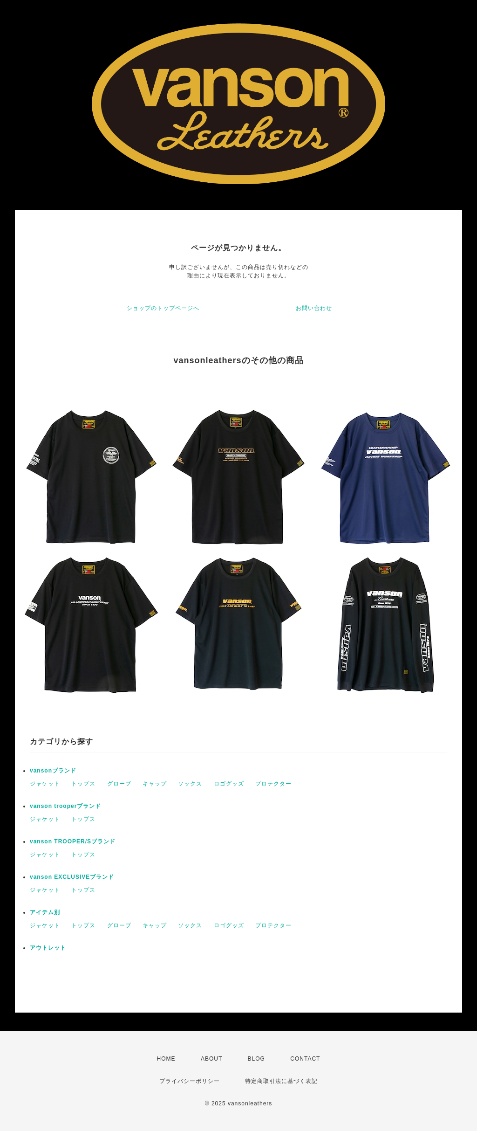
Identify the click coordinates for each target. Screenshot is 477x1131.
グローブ (119, 783)
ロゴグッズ (229, 783)
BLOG (256, 1058)
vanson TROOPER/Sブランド (73, 841)
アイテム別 (45, 912)
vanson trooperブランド (65, 806)
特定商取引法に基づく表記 (281, 1081)
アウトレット (48, 948)
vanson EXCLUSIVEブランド (72, 877)
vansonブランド (53, 770)
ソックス (190, 783)
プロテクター (273, 783)
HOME (166, 1058)
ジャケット (45, 783)
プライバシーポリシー (189, 1081)
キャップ (155, 783)
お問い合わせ (314, 308)
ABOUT (211, 1058)
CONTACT (305, 1058)
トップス (83, 783)
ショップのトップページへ (163, 308)
